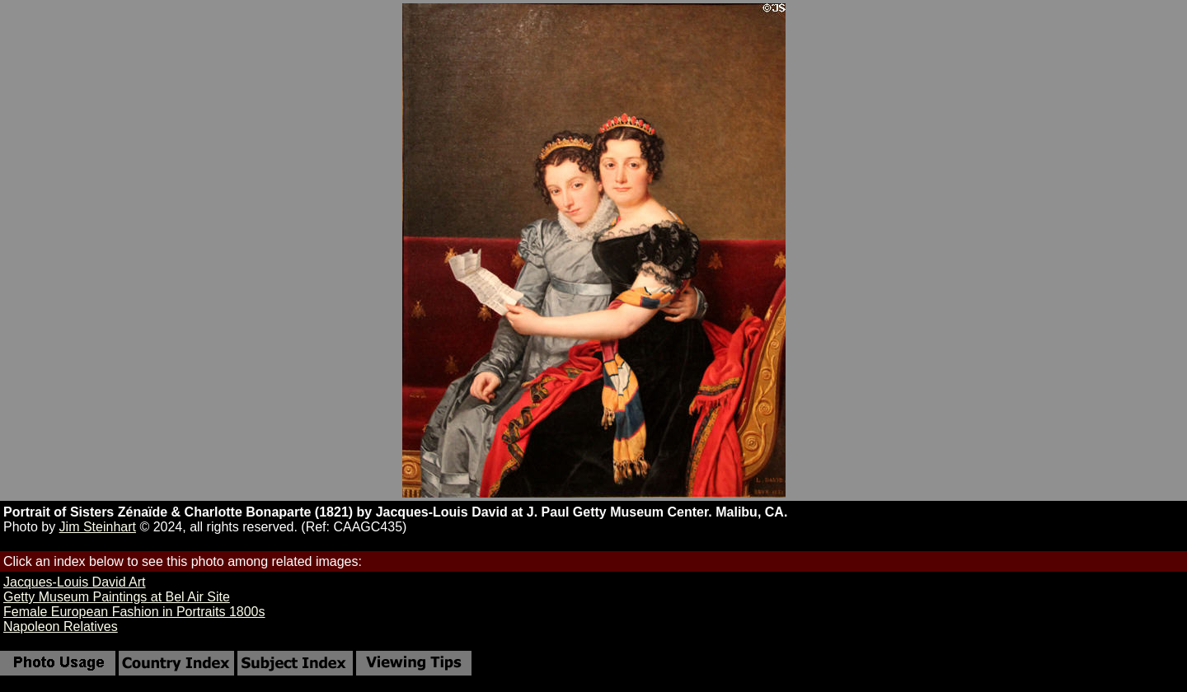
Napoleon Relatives (60, 627)
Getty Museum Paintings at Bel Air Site (116, 597)
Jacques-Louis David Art (74, 582)
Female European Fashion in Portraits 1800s (134, 612)
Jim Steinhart (97, 527)
